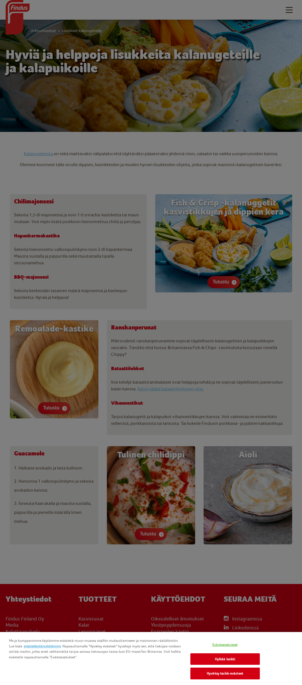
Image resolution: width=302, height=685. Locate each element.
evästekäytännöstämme (42, 646)
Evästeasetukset (225, 645)
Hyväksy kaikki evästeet (225, 673)
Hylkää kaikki (225, 659)
